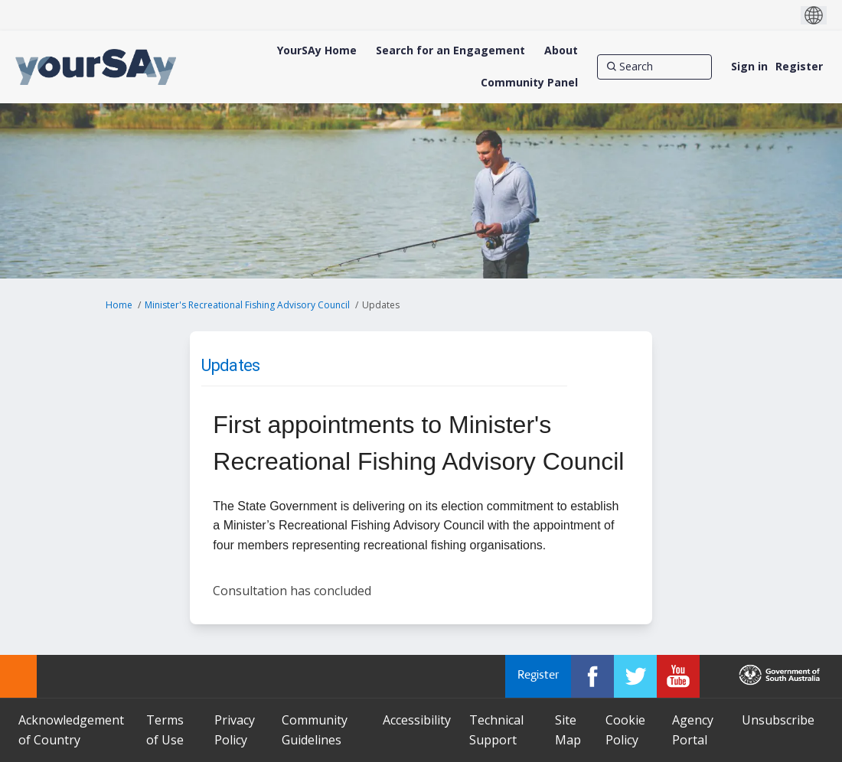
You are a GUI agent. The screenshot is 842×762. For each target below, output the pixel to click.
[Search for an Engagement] (450, 50)
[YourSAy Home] (317, 50)
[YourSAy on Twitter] (635, 676)
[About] (561, 50)
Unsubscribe (778, 720)
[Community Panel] (529, 83)
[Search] (654, 66)
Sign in (749, 66)
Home (119, 304)
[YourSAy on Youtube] (678, 676)
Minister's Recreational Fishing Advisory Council (247, 304)
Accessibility (417, 720)
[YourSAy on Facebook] (592, 676)
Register (799, 66)
